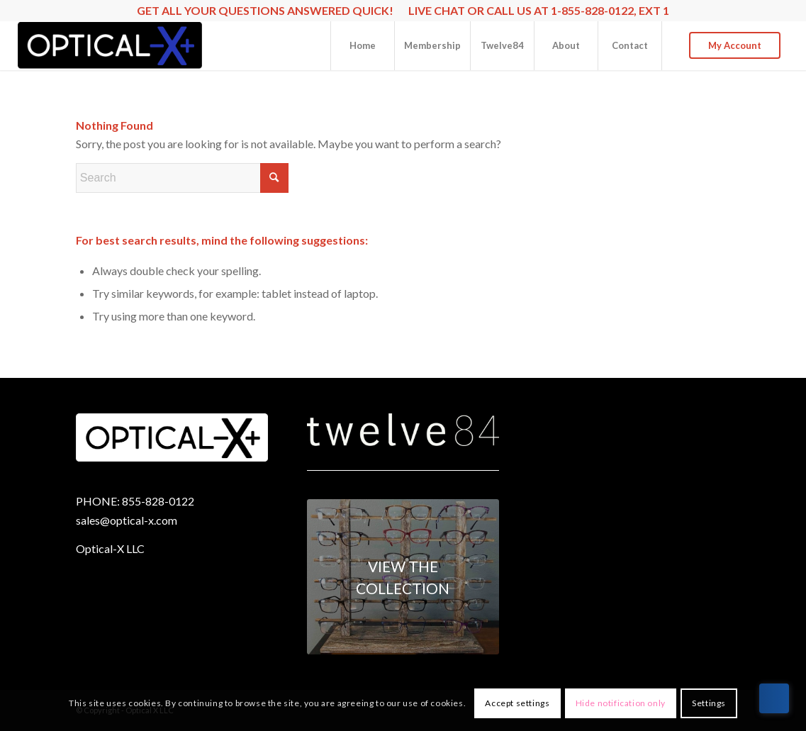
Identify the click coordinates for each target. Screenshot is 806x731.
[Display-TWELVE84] (403, 576)
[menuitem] (362, 45)
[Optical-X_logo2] (172, 437)
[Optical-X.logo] (110, 45)
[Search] (182, 178)
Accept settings (517, 703)
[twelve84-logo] (403, 430)
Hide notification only (621, 703)
